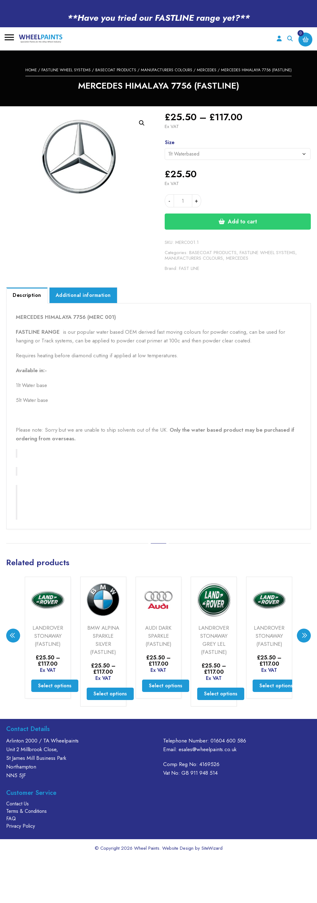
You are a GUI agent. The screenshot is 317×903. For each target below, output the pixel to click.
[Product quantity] (183, 200)
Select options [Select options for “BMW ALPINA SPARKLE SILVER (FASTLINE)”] (110, 693)
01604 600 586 (228, 740)
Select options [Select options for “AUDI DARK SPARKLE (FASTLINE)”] (165, 685)
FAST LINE (189, 268)
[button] (141, 123)
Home (31, 70)
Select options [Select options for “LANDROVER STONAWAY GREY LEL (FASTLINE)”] (220, 693)
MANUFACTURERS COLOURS (166, 70)
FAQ (11, 818)
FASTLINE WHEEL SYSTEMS (66, 70)
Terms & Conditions (26, 811)
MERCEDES (206, 70)
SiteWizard (212, 848)
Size (170, 142)
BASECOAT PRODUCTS (115, 70)
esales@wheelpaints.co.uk (208, 749)
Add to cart (242, 222)
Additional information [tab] (83, 295)
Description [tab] (27, 295)
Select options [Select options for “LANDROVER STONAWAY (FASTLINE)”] (55, 685)
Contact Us (17, 803)
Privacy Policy (20, 826)
